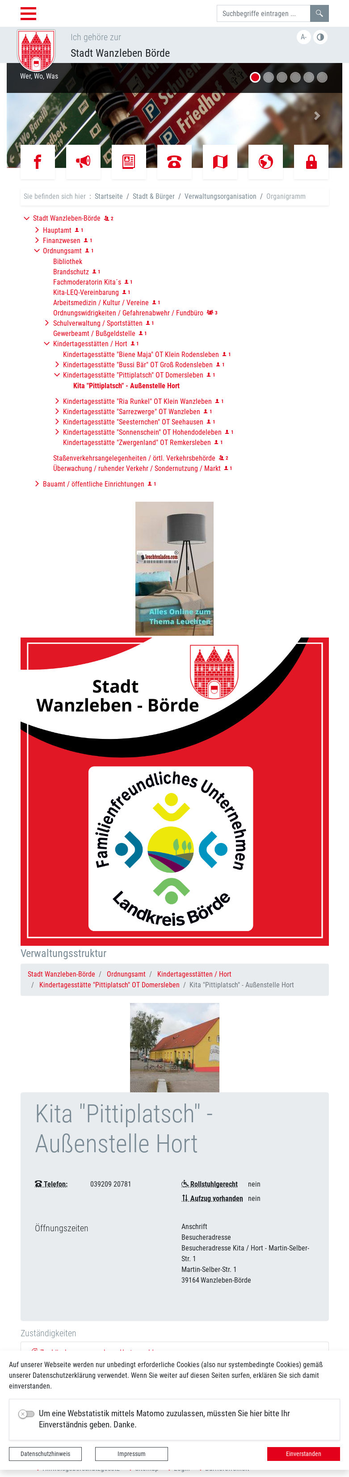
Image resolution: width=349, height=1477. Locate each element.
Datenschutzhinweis (45, 1453)
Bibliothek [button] (67, 261)
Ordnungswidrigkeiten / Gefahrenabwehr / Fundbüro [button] (128, 313)
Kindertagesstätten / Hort (194, 974)
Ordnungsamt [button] (62, 251)
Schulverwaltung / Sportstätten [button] (98, 323)
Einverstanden (303, 1453)
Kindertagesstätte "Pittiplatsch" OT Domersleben (109, 985)
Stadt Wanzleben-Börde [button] (67, 218)
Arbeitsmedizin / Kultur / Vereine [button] (101, 302)
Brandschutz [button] (71, 272)
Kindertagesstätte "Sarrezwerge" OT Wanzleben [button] (131, 411)
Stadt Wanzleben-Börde (61, 974)
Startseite (109, 196)
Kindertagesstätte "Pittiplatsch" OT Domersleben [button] (133, 375)
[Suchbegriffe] (264, 13)
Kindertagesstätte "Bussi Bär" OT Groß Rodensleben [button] (138, 365)
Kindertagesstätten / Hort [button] (90, 344)
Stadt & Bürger (154, 196)
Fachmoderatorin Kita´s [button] (87, 282)
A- (304, 37)
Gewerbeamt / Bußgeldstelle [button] (94, 333)
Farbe (320, 37)
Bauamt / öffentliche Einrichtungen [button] (93, 484)
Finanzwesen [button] (61, 240)
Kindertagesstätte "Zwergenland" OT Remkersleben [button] (137, 442)
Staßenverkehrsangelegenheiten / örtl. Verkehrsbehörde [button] (134, 458)
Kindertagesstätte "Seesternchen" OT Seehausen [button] (133, 422)
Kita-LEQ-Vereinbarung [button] (86, 292)
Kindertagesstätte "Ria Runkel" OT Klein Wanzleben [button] (137, 401)
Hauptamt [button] (57, 230)
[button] (32, 115)
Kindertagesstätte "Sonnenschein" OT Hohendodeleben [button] (142, 432)
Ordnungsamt (126, 974)
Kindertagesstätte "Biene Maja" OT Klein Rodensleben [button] (141, 354)
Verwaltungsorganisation (220, 196)
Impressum (132, 1453)
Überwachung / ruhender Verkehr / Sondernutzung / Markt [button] (137, 468)
